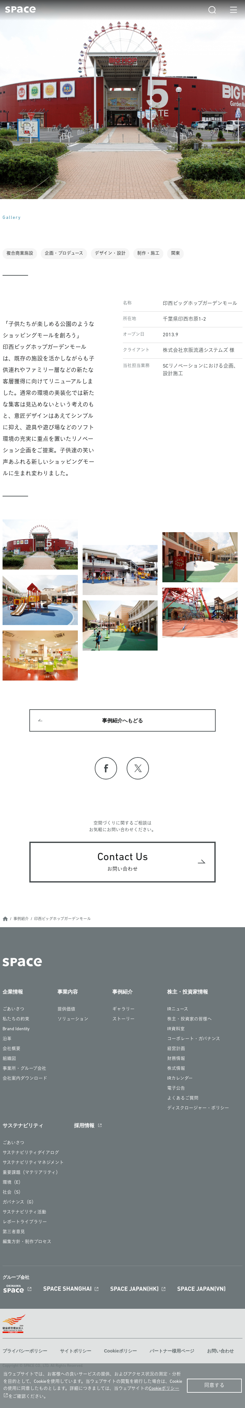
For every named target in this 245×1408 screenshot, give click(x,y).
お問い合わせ (220, 1350)
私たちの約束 (16, 1019)
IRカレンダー (180, 1078)
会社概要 (11, 1049)
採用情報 (84, 1125)
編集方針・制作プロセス (27, 1242)
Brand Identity (16, 1029)
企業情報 (13, 992)
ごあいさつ (13, 1009)
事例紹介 (21, 919)
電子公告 (176, 1088)
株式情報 (176, 1068)
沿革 (7, 1039)
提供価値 (66, 1009)
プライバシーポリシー (25, 1350)
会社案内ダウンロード (25, 1078)
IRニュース (177, 1009)
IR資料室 (176, 1029)
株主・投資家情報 (187, 992)
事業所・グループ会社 (24, 1068)
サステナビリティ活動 (24, 1212)
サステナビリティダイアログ (31, 1153)
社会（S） (13, 1192)
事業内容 (67, 992)
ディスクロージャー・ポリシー (198, 1108)
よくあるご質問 (182, 1098)
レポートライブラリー (25, 1222)
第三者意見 (14, 1232)
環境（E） (13, 1182)
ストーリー (123, 1019)
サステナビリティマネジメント (33, 1162)
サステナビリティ (23, 1125)
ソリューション (72, 1019)
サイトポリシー (75, 1350)
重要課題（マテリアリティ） (31, 1172)
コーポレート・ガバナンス (193, 1039)
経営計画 (176, 1049)
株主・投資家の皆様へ (189, 1019)
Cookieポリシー (120, 1350)
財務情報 (176, 1058)
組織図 (9, 1058)
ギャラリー (123, 1009)
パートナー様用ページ (172, 1350)
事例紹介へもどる (122, 721)
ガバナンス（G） (19, 1202)
